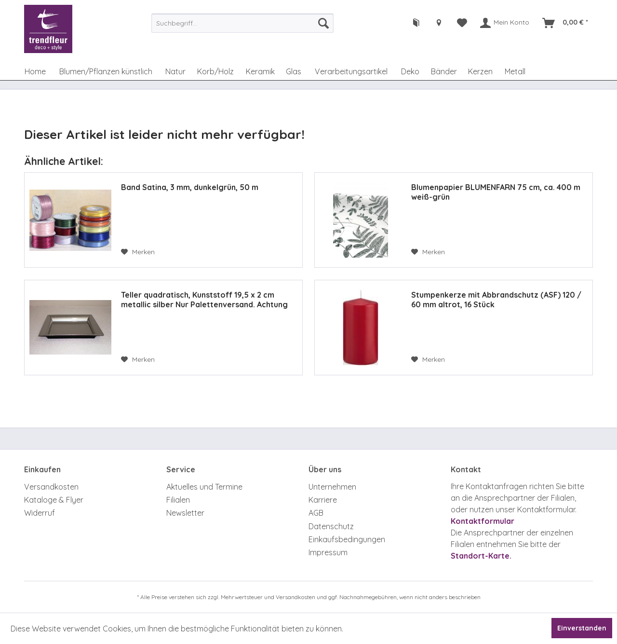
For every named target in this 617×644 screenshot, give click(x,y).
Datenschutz (331, 526)
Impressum (328, 552)
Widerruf (39, 513)
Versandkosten (51, 487)
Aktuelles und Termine (204, 487)
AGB (315, 513)
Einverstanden (581, 628)
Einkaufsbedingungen (346, 539)
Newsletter (185, 513)
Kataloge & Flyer (53, 500)
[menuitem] (242, 23)
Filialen (178, 500)
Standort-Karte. (481, 556)
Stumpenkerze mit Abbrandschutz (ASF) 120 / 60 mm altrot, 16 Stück (496, 299)
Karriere (322, 500)
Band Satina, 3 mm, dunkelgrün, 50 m (189, 187)
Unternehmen (332, 487)
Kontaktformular (482, 521)
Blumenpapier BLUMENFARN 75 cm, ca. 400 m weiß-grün (495, 192)
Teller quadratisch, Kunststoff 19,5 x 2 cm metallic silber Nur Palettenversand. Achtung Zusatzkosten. (204, 299)
